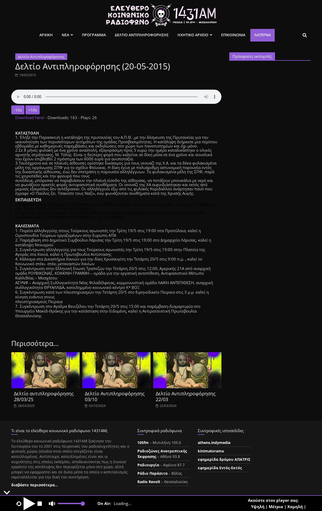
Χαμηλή (295, 506)
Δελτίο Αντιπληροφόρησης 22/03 (186, 396)
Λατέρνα (262, 34)
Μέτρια (276, 506)
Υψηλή (257, 506)
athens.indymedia (214, 442)
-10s (18, 110)
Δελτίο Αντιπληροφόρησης (41, 56)
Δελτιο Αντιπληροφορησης (142, 34)
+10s (32, 110)
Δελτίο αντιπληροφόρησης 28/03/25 (44, 396)
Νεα (65, 34)
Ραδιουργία (148, 464)
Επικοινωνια (233, 34)
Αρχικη (46, 34)
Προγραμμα (94, 34)
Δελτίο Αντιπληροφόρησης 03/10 (115, 396)
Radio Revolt (148, 481)
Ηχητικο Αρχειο (193, 34)
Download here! (30, 117)
